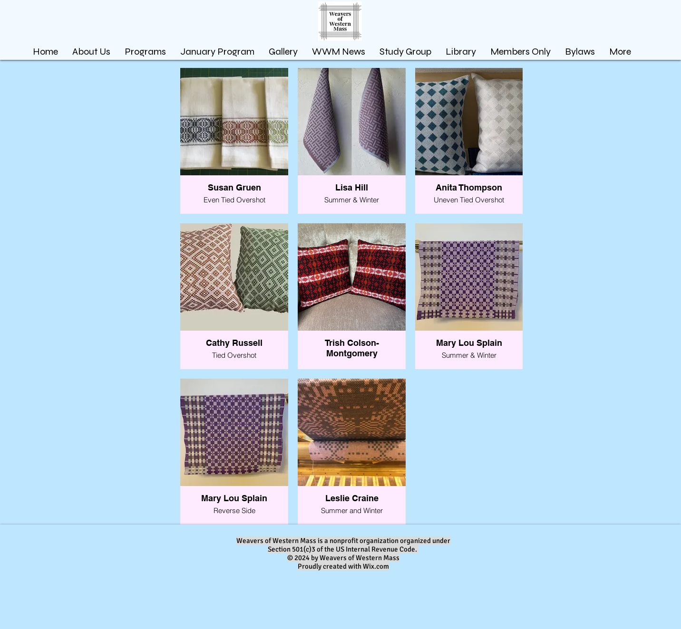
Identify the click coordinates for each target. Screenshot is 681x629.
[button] (283, 51)
